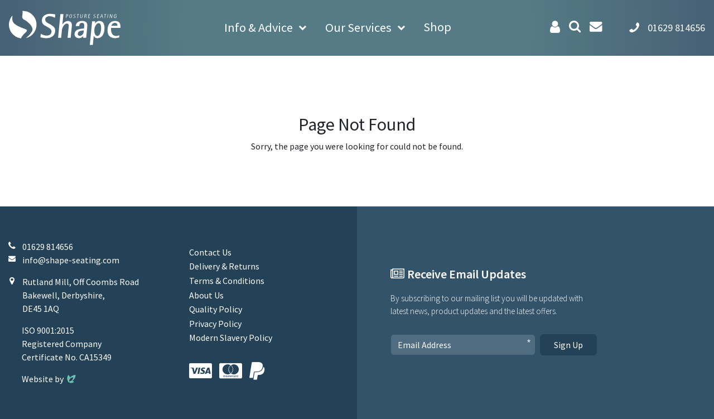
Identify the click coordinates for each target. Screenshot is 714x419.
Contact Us (210, 252)
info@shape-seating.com (70, 260)
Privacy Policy (215, 323)
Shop (437, 27)
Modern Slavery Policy (230, 337)
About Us (206, 295)
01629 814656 (47, 246)
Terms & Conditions (226, 280)
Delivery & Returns (224, 266)
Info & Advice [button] (258, 27)
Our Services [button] (358, 27)
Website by (50, 378)
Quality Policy (215, 309)
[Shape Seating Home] (64, 28)
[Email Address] (463, 344)
